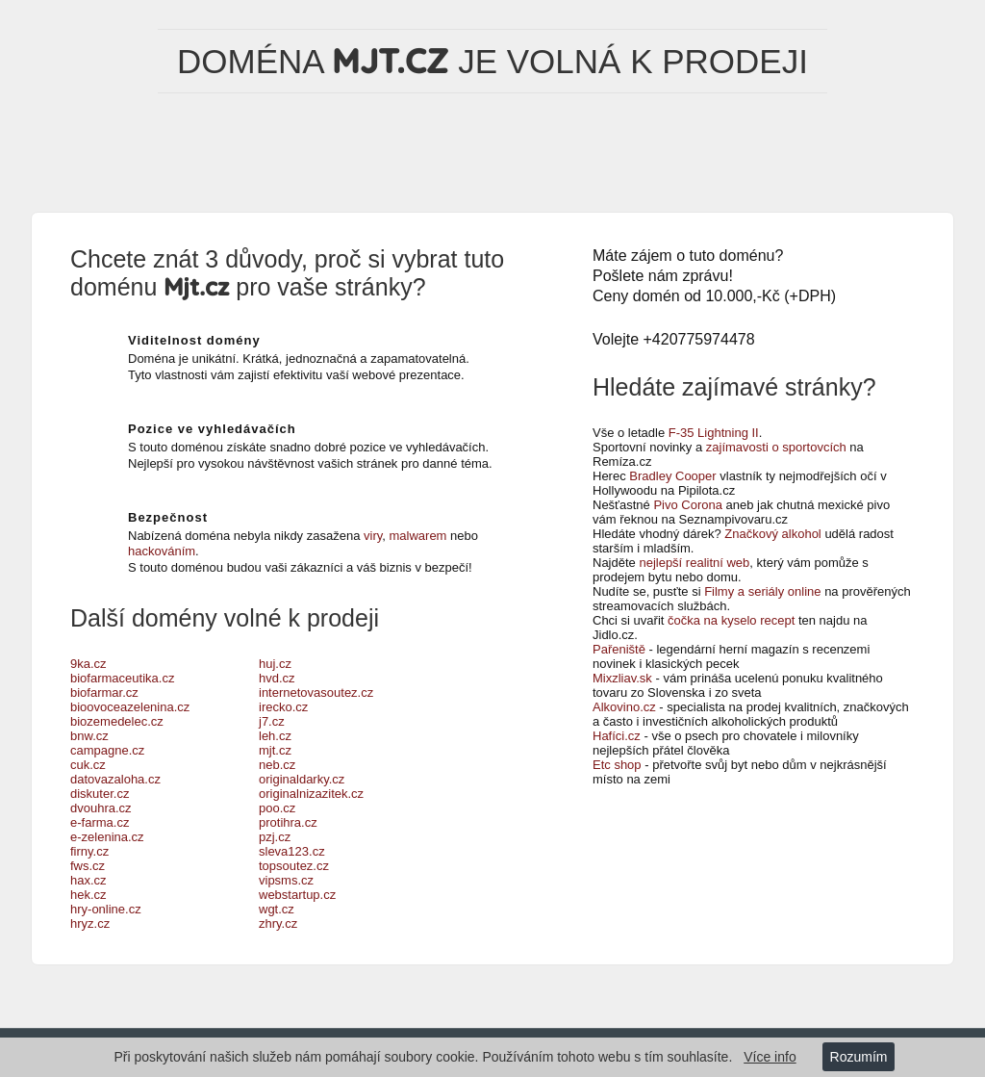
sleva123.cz (292, 851)
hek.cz (88, 894)
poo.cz (277, 808)
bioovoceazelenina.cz (129, 707)
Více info (770, 1056)
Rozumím (859, 1056)
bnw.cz (89, 736)
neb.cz (277, 764)
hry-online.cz (105, 909)
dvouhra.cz (101, 808)
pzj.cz (274, 837)
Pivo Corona (687, 505)
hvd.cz (277, 678)
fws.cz (87, 866)
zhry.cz (278, 923)
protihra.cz (288, 822)
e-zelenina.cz (107, 837)
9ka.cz (88, 663)
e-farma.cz (99, 822)
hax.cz (88, 880)
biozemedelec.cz (117, 721)
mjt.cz (275, 750)
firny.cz (89, 851)
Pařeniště (619, 649)
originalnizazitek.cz (311, 793)
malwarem (418, 535)
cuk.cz (88, 764)
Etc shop (617, 764)
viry (373, 535)
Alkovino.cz (624, 707)
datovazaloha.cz (115, 779)
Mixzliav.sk (622, 678)
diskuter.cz (99, 793)
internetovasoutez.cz (316, 692)
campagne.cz (107, 750)
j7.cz (272, 721)
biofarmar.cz (104, 692)
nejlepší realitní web (694, 562)
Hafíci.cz (617, 736)
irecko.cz (283, 707)
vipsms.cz (286, 880)
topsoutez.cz (294, 866)
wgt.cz (276, 909)
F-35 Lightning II (714, 432)
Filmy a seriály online (762, 591)
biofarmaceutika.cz (122, 678)
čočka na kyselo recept (731, 620)
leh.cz (275, 736)
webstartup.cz (297, 894)
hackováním (161, 551)
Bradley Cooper (672, 476)
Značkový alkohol (772, 533)
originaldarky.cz (301, 779)
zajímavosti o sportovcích (776, 447)
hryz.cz (90, 923)
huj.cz (275, 663)
